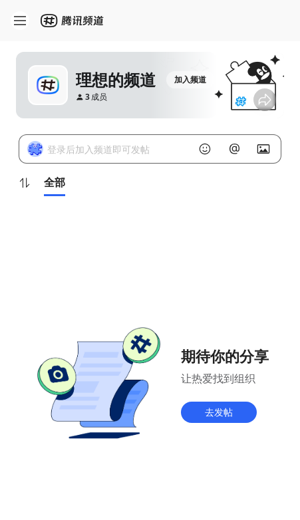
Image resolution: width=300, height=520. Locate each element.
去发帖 (219, 412)
